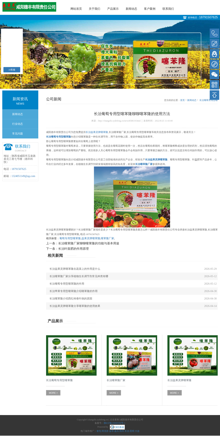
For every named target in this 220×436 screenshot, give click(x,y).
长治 (127, 431)
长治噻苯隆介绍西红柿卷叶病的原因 (71, 298)
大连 (137, 431)
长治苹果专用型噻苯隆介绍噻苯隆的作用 (74, 291)
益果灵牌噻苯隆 (91, 238)
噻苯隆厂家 (107, 238)
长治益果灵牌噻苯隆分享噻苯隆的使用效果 (75, 306)
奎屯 (99, 431)
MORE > (53, 393)
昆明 (132, 431)
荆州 (121, 431)
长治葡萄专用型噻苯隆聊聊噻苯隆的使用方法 (208, 100)
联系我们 (168, 8)
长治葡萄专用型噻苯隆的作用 (67, 283)
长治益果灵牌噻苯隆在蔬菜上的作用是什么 (75, 268)
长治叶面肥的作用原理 (73, 248)
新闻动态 (131, 8)
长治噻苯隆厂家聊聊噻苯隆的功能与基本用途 (88, 243)
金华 (111, 431)
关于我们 (94, 8)
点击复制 (114, 419)
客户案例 (149, 8)
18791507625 (208, 17)
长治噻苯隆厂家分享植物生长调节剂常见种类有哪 (79, 276)
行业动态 (17, 123)
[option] (110, 54)
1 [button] (108, 84)
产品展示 (113, 8)
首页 (182, 100)
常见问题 (17, 133)
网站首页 (76, 8)
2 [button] (112, 84)
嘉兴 (116, 431)
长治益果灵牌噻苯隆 (97, 132)
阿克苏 (105, 431)
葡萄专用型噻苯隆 (70, 238)
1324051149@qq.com (23, 176)
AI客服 (11, 69)
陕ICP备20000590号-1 (114, 423)
